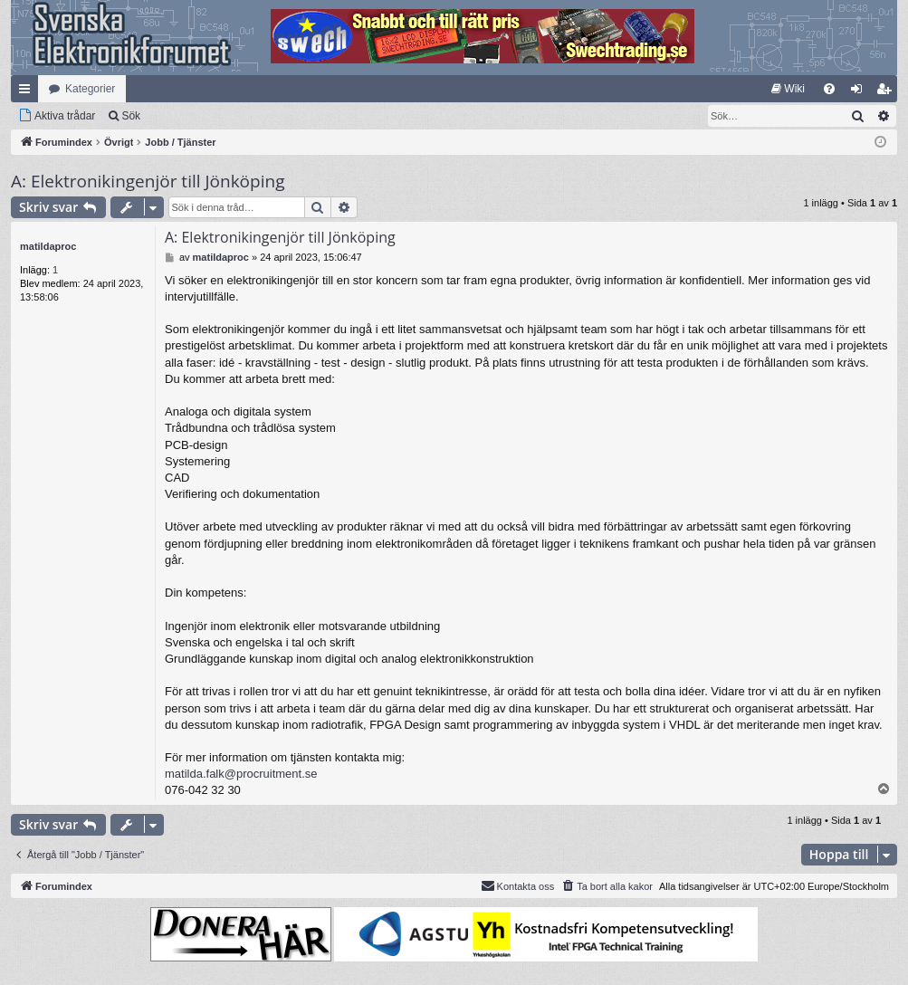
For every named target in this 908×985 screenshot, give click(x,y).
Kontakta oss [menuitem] (518, 885)
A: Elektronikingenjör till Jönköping (147, 181)
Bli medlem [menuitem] (887, 92)
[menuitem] (788, 88)
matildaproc (48, 246)
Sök (130, 116)
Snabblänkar (28, 92)
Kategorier (90, 88)
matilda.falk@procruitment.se (241, 773)
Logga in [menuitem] (860, 92)
